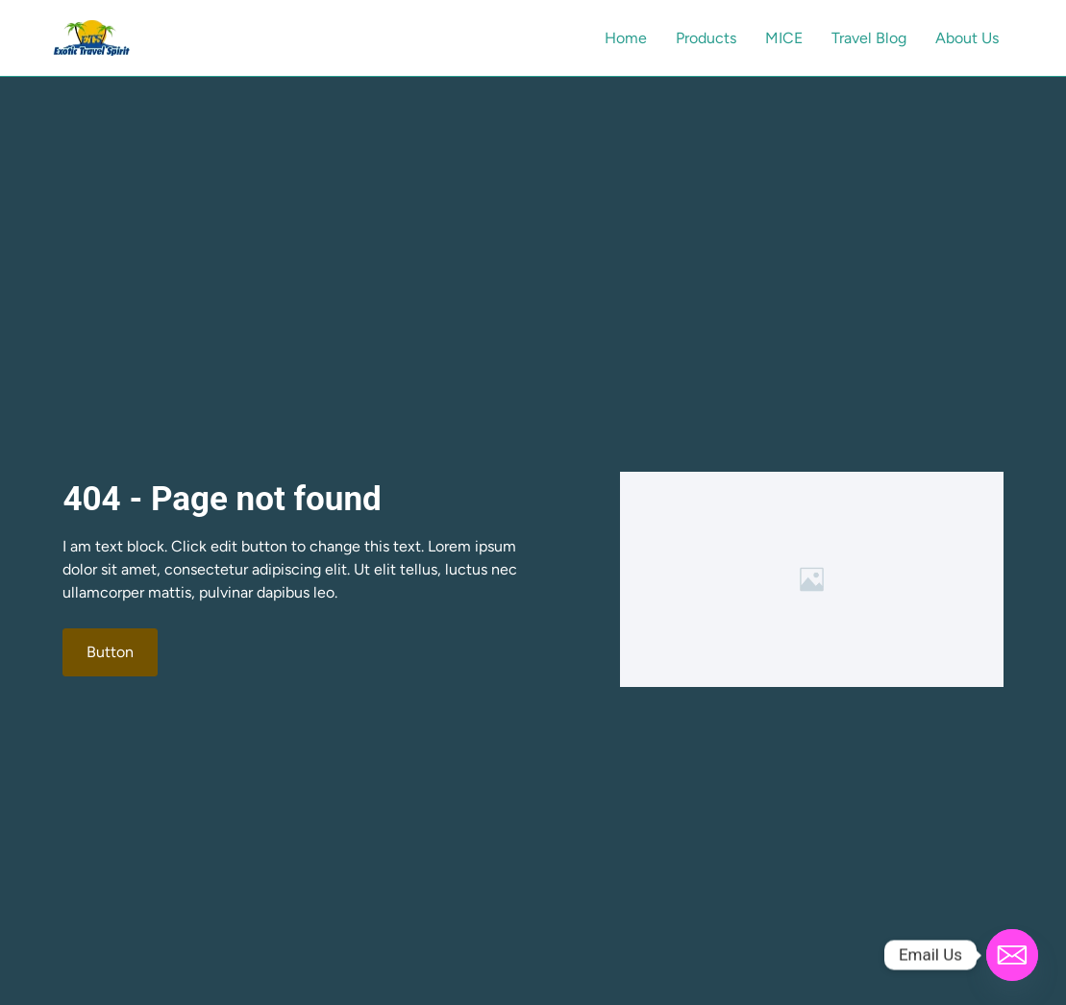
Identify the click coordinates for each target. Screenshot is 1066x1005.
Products (706, 38)
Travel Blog (868, 38)
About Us (967, 38)
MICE (784, 38)
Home (626, 38)
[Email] (1012, 955)
